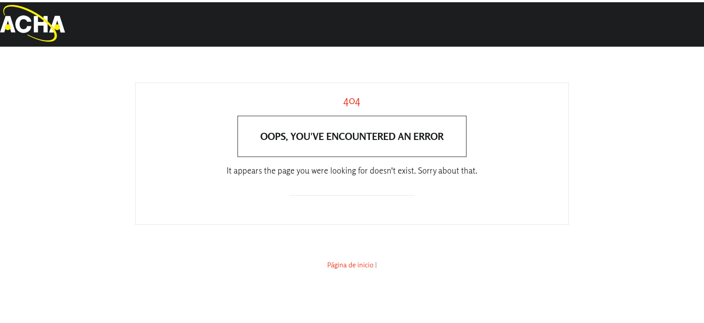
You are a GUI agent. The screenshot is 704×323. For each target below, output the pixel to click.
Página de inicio (350, 265)
